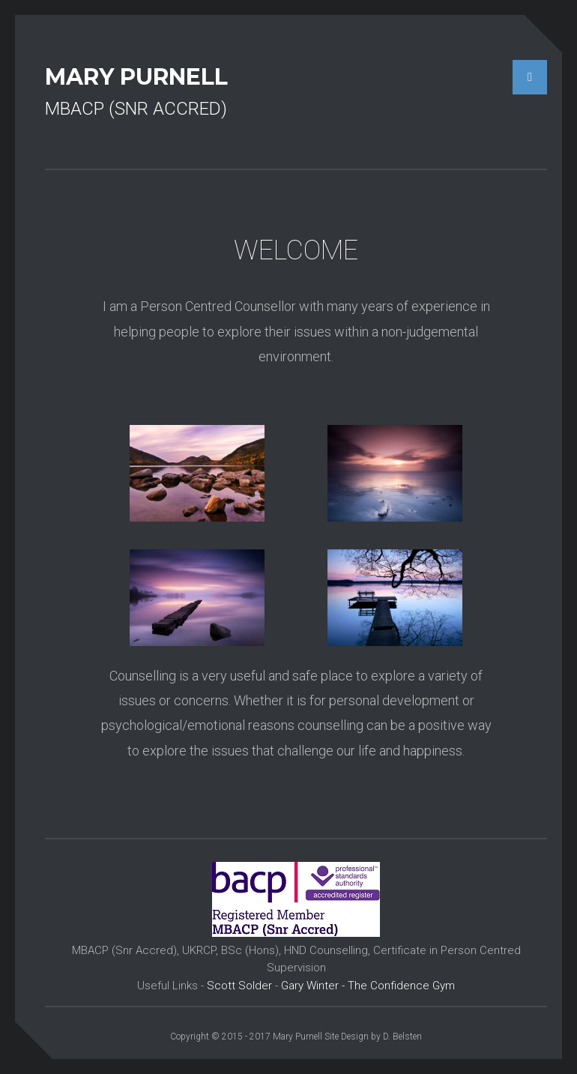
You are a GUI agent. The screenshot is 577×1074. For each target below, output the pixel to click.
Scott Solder (239, 985)
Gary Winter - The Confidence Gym (368, 985)
